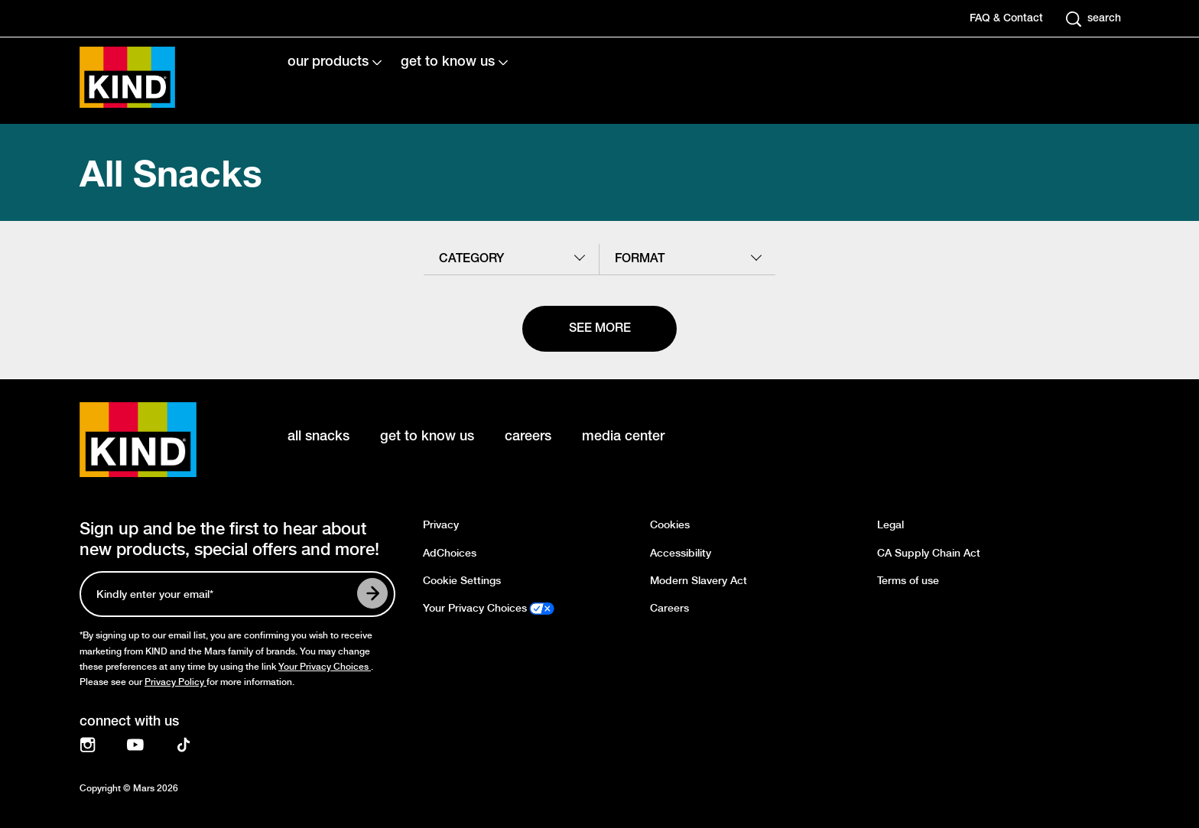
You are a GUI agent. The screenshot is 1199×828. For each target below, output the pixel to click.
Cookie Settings (462, 580)
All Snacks (171, 172)
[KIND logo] (161, 439)
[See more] (599, 329)
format (639, 259)
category (471, 259)
